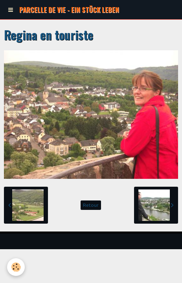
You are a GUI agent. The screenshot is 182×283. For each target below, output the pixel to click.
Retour (91, 205)
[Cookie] (16, 267)
